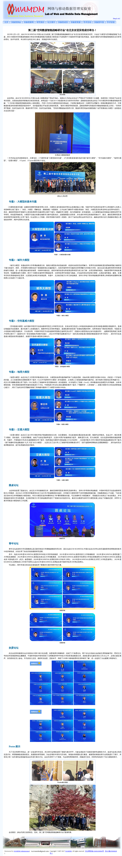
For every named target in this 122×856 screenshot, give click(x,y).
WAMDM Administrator (21, 851)
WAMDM (68, 851)
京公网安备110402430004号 (94, 851)
